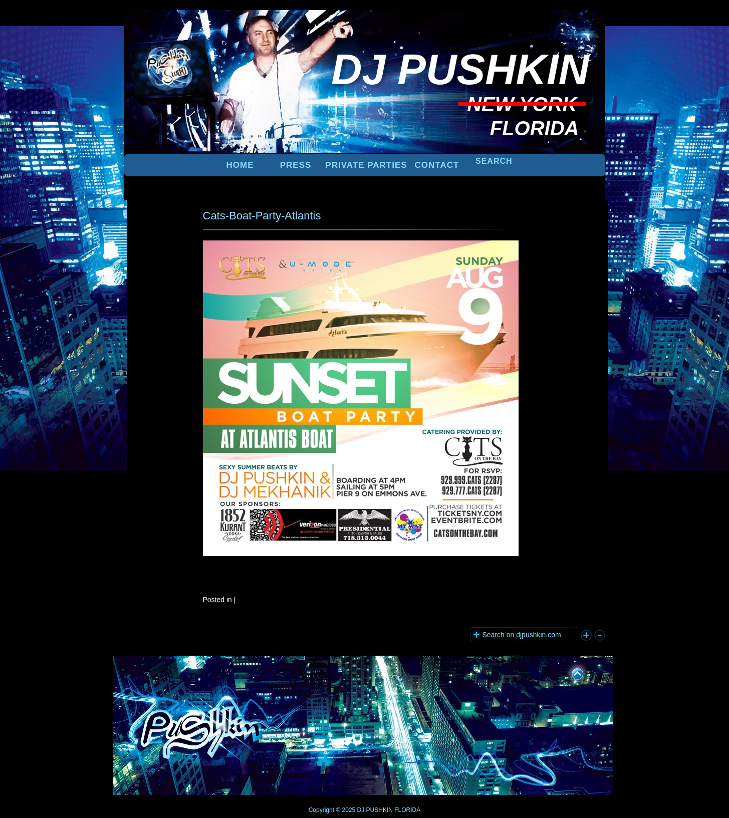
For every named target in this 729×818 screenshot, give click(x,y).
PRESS (296, 165)
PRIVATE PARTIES (366, 165)
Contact (437, 165)
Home (240, 165)
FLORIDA (407, 809)
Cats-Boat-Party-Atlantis (262, 215)
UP (570, 672)
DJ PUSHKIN (374, 809)
